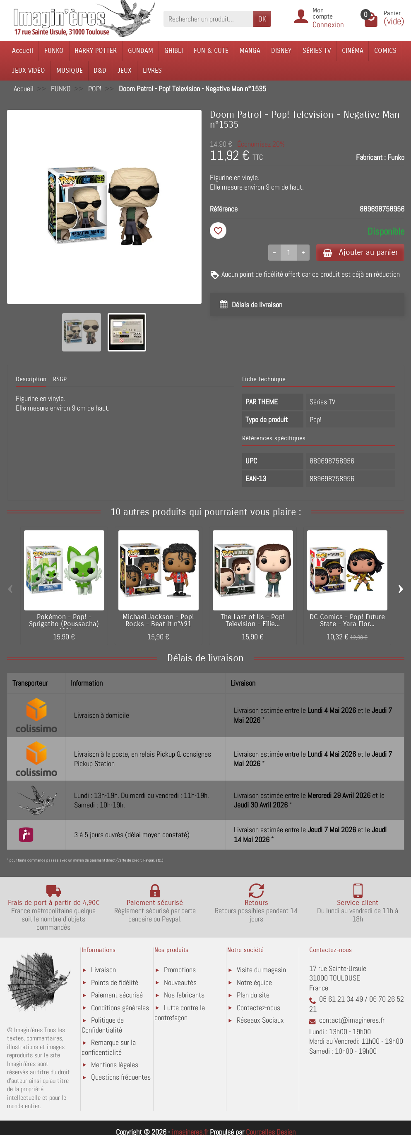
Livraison (103, 969)
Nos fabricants (184, 995)
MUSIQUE (69, 70)
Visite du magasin (261, 969)
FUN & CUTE (211, 51)
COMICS (385, 51)
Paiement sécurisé (117, 995)
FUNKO (54, 51)
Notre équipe (254, 982)
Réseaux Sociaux (260, 1020)
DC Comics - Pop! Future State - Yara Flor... (347, 620)
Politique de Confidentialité (103, 1025)
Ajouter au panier (360, 252)
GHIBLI (173, 51)
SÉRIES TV (317, 51)
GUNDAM (140, 51)
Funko (395, 157)
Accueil (22, 51)
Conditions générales (120, 1007)
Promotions (180, 969)
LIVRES (152, 70)
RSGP (60, 379)
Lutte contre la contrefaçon (179, 1012)
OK (262, 19)
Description (31, 379)
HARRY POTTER (96, 51)
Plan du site (253, 995)
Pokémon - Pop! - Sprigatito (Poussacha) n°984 (64, 624)
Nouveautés (180, 982)
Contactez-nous (258, 1007)
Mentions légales (114, 1064)
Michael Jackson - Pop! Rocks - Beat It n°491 (158, 620)
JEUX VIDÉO (28, 70)
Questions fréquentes (121, 1077)
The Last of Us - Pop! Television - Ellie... (253, 620)
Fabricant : (371, 157)
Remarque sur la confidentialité (109, 1047)
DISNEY (281, 51)
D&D (100, 70)
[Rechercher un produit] (208, 19)
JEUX (125, 70)
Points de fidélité (114, 982)
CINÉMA (352, 51)
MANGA (250, 51)
